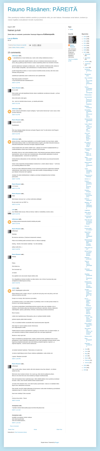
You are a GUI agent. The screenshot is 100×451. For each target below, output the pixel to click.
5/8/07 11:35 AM (16, 422)
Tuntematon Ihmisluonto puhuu (88, 195)
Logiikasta (87, 210)
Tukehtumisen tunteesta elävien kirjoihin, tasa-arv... (88, 310)
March (86, 358)
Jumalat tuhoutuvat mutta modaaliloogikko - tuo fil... (88, 293)
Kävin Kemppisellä (88, 340)
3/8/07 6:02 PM (16, 114)
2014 (85, 36)
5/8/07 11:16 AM (16, 410)
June (86, 351)
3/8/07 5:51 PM (16, 103)
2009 (85, 47)
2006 (85, 365)
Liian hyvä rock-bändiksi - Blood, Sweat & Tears (88, 137)
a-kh (13, 209)
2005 (85, 367)
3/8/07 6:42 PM (16, 134)
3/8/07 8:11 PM (16, 188)
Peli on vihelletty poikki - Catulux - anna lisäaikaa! (88, 302)
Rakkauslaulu (88, 95)
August (87, 67)
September (88, 63)
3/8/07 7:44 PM (16, 179)
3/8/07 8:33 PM (16, 223)
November (87, 58)
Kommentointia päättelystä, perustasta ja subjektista (88, 101)
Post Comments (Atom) (21, 432)
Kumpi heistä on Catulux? (88, 229)
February (87, 360)
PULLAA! (87, 226)
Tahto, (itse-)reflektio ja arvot (88, 159)
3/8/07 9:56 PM (16, 283)
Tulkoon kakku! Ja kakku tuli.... (88, 154)
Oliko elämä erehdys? (88, 213)
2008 (85, 50)
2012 (85, 41)
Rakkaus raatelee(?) (88, 199)
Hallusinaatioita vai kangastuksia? (88, 164)
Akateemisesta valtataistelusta (88, 120)
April (86, 355)
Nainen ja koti (88, 336)
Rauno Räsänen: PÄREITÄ (42, 9)
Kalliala (13, 47)
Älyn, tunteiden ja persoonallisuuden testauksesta (88, 81)
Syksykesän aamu (88, 75)
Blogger (57, 442)
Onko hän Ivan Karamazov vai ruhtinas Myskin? (88, 222)
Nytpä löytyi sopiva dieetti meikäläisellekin (88, 234)
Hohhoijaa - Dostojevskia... (88, 345)
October (87, 61)
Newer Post (11, 429)
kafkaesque (15, 55)
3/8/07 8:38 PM (16, 249)
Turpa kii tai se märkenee (88, 176)
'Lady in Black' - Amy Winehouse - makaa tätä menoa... (88, 127)
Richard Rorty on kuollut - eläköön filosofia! (88, 253)
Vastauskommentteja (88, 149)
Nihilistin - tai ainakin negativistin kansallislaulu (88, 205)
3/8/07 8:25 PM (16, 214)
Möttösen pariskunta (88, 258)
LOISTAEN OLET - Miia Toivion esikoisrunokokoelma (88, 318)
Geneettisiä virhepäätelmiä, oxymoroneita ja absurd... (88, 113)
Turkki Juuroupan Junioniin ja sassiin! (88, 171)
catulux (14, 288)
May (86, 353)
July (86, 349)
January (87, 362)
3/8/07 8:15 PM (16, 204)
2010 (85, 45)
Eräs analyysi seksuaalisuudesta (88, 325)
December (87, 54)
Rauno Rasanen (16, 88)
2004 (85, 370)
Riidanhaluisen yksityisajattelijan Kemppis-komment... (88, 242)
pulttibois (22, 47)
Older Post (59, 429)
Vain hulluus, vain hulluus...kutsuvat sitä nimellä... (88, 331)
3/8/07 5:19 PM (16, 82)
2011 (85, 43)
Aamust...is (87, 179)
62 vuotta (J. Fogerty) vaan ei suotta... (88, 144)
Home (35, 429)
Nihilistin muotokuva (88, 107)
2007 (85, 52)
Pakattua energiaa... (88, 191)
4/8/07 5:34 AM (16, 400)
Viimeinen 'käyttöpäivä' (88, 270)
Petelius (18, 47)
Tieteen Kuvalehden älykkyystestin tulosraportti (88, 89)
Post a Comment (14, 426)
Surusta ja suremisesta (88, 71)
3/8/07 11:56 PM (16, 358)
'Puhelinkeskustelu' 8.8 (88, 217)
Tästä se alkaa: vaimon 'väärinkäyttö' (88, 264)
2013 (85, 38)
